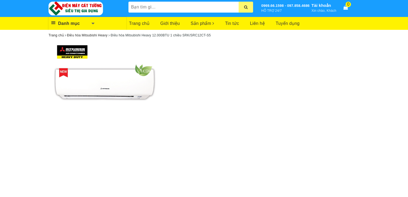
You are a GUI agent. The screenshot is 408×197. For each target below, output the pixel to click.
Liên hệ (257, 23)
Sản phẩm (202, 23)
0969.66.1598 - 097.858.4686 (285, 6)
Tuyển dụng (288, 23)
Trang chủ (139, 23)
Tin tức (232, 23)
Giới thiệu (170, 23)
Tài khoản (321, 5)
